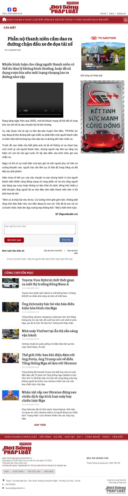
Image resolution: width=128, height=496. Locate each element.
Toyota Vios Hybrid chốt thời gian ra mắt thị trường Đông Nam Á (48, 282)
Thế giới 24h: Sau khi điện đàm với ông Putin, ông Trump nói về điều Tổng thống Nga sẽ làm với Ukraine (49, 359)
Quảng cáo (121, 13)
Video (93, 19)
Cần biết (103, 19)
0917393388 (10, 484)
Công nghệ (82, 19)
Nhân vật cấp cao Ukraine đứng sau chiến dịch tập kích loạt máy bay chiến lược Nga (49, 396)
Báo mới (48, 471)
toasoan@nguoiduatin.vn (15, 488)
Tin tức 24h (34, 471)
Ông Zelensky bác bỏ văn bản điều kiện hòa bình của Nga (48, 306)
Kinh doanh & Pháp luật (22, 19)
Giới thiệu (18, 471)
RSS (6, 471)
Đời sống (45, 19)
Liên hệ (103, 13)
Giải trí (64, 19)
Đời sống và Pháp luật (91, 75)
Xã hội (55, 19)
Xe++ (72, 19)
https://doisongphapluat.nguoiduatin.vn (17, 458)
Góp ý (111, 13)
